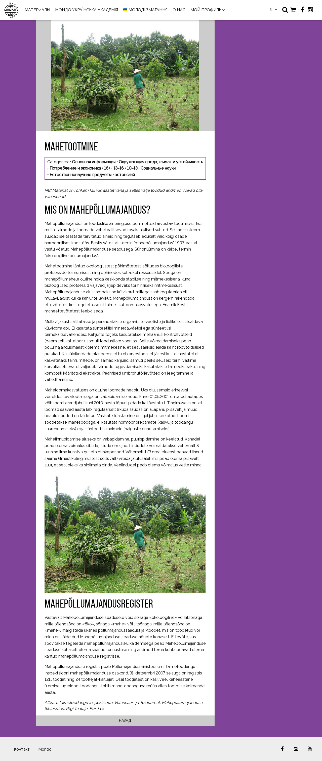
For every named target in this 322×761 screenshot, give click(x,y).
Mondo (45, 749)
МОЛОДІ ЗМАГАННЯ (145, 10)
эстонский (125, 174)
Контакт (22, 749)
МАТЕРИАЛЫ (37, 10)
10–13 (132, 168)
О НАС (179, 10)
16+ (107, 168)
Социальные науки (158, 168)
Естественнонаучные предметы (80, 174)
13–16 (118, 168)
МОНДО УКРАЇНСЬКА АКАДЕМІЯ (86, 10)
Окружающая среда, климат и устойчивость (161, 161)
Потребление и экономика (75, 168)
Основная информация (93, 161)
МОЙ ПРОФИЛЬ (205, 10)
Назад (125, 720)
